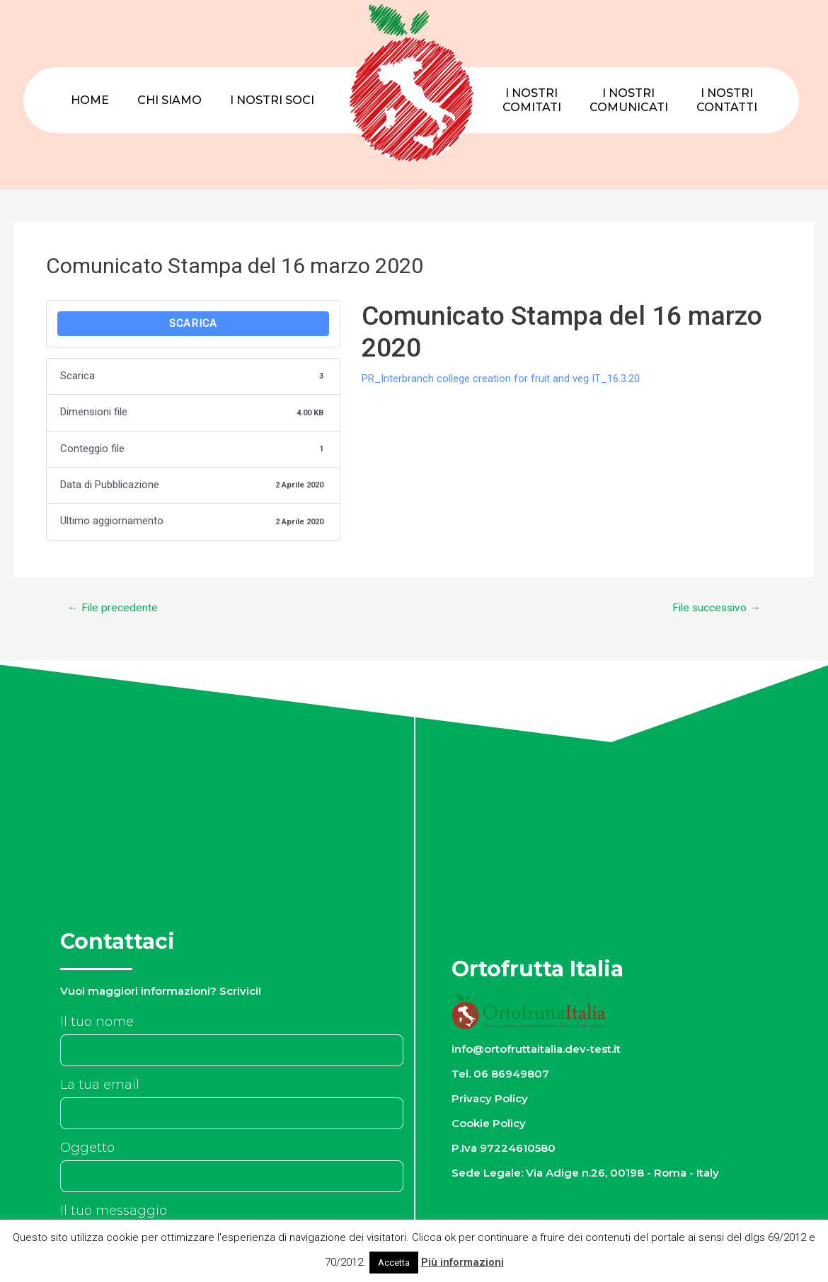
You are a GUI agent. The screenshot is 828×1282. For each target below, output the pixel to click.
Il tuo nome (97, 1022)
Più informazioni (462, 1262)
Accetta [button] (394, 1262)
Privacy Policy (490, 1099)
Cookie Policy (489, 1124)
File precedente (114, 608)
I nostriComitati (531, 100)
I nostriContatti (726, 100)
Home (90, 100)
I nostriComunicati (629, 100)
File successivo (713, 608)
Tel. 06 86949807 (501, 1074)
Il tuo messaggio (113, 1211)
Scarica (193, 324)
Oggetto (87, 1148)
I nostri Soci (272, 100)
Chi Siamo (169, 100)
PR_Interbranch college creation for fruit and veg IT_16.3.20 (501, 378)
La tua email (99, 1085)
